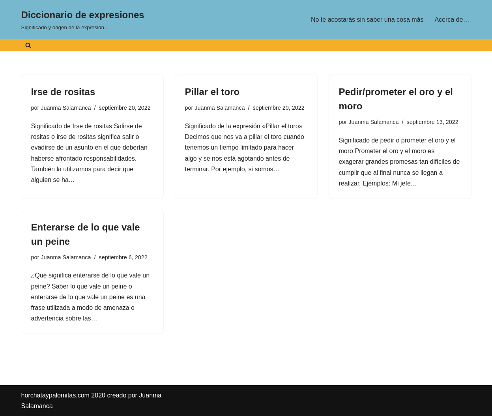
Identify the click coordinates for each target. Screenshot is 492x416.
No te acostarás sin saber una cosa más (367, 19)
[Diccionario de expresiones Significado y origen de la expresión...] (82, 19)
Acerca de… (451, 19)
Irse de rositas (63, 91)
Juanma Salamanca (66, 108)
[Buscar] (28, 45)
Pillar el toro (212, 91)
